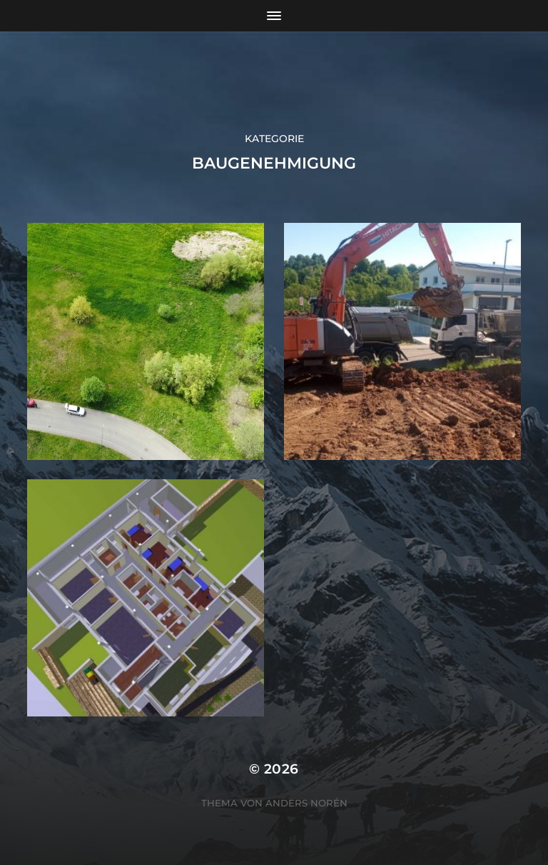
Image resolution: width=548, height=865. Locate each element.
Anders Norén (306, 803)
